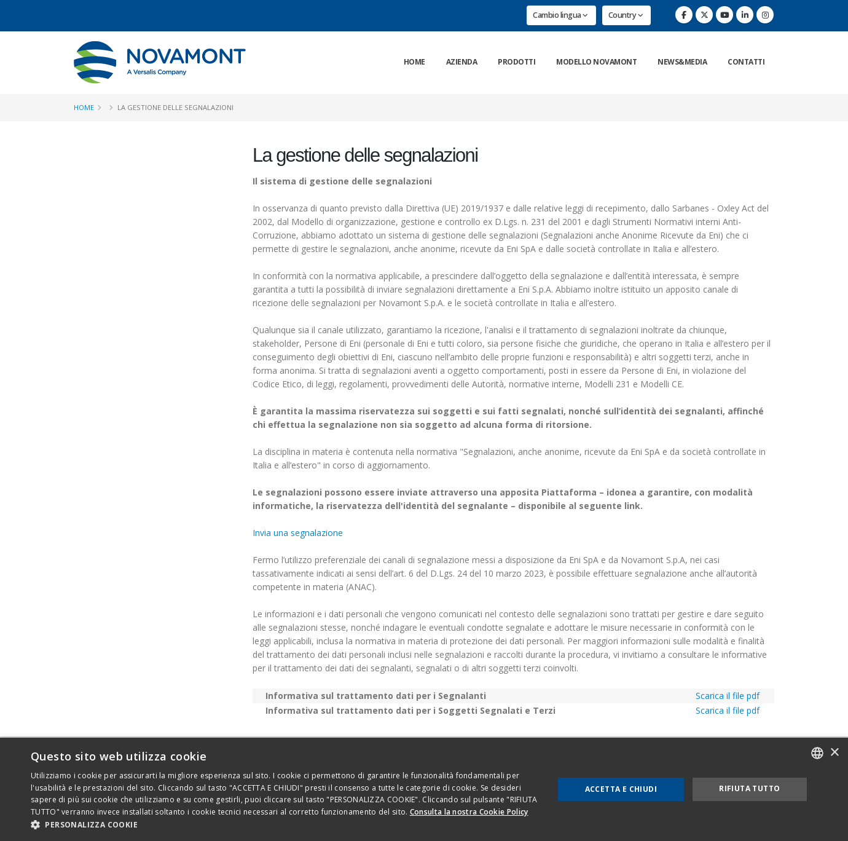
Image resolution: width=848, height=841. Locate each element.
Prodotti (516, 62)
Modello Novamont (596, 62)
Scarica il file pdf (728, 695)
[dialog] (424, 789)
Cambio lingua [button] (560, 15)
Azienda (461, 62)
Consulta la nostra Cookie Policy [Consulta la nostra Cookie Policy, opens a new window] (469, 812)
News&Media (682, 62)
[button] (284, 825)
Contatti (746, 62)
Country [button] (625, 15)
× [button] (834, 752)
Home (414, 62)
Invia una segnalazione (298, 533)
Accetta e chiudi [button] (621, 789)
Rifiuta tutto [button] (749, 788)
